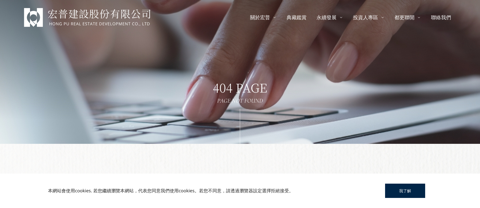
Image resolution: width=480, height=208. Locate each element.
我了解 (405, 190)
